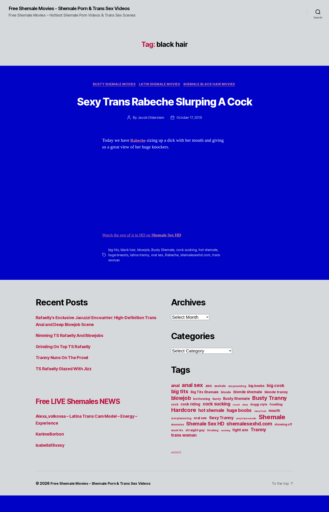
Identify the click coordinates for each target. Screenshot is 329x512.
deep (245, 421)
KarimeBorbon (51, 450)
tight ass (240, 446)
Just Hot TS (176, 468)
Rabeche (173, 271)
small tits (177, 446)
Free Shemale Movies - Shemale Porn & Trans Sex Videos (75, 8)
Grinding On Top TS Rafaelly (66, 363)
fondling (276, 421)
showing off (283, 441)
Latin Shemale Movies (160, 85)
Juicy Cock (260, 427)
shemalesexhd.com (197, 271)
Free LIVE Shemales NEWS (88, 417)
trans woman (184, 451)
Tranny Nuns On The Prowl (64, 374)
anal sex (192, 401)
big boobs (256, 402)
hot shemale (209, 266)
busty (217, 415)
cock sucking (187, 266)
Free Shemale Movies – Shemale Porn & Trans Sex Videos (103, 500)
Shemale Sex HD (205, 440)
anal (175, 402)
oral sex (157, 271)
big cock (275, 402)
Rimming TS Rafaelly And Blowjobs (73, 352)
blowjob (144, 266)
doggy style (258, 421)
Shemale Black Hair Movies (211, 85)
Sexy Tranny (221, 434)
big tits (113, 266)
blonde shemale (247, 408)
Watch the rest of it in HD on (144, 251)
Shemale (272, 433)
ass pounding (237, 402)
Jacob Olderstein (150, 134)
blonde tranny (276, 408)
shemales (177, 441)
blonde (226, 408)
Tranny (258, 446)
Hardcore (183, 426)
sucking (225, 447)
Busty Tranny (269, 414)
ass (208, 402)
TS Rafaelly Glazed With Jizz (66, 385)
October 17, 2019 (189, 134)
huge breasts (118, 271)
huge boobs (239, 427)
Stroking (213, 446)
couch (236, 421)
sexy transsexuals (246, 435)
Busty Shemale (164, 266)
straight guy (195, 447)
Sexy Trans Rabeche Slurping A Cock (164, 109)
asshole (220, 402)
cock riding (190, 420)
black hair (128, 266)
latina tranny (140, 271)
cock (174, 421)
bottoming (201, 415)
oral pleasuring (181, 434)
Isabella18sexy (52, 461)
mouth (274, 427)
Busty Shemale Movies (113, 85)
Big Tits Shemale (205, 408)
